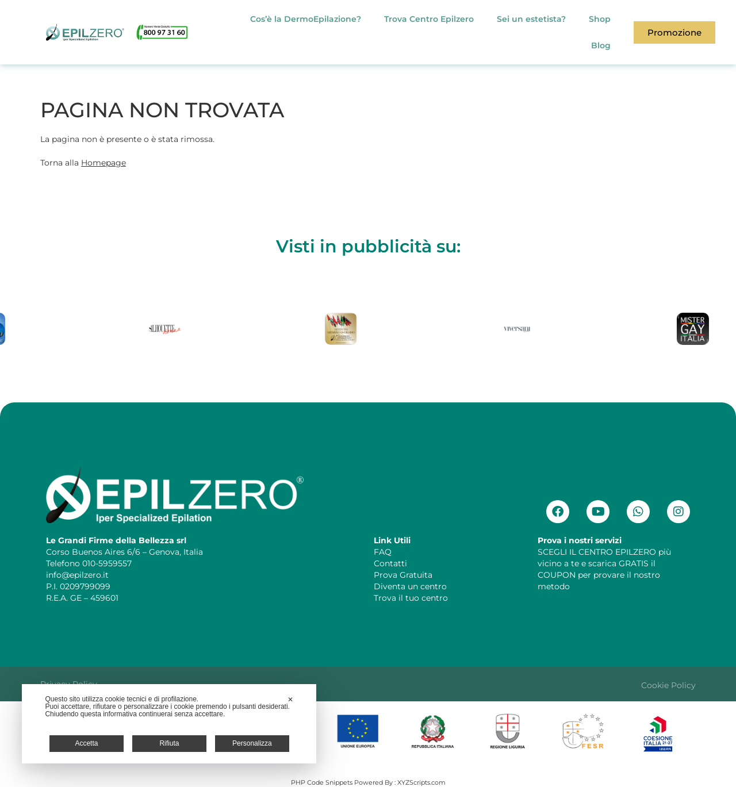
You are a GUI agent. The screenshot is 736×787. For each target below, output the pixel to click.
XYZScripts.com (421, 782)
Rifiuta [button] (169, 743)
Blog (601, 45)
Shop (600, 19)
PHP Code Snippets (321, 782)
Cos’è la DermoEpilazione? (305, 19)
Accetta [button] (86, 743)
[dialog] (169, 723)
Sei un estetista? (531, 19)
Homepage (103, 163)
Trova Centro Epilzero (429, 19)
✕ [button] (290, 700)
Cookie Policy (668, 685)
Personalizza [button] (252, 743)
